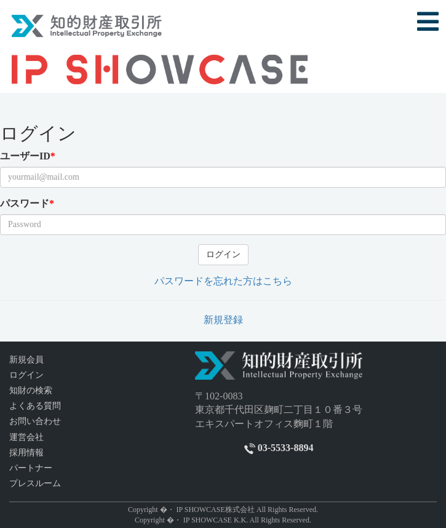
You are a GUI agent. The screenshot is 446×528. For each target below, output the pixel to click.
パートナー (30, 468)
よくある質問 (35, 405)
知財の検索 (30, 390)
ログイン (223, 254)
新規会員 (26, 359)
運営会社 (26, 437)
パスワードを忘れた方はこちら (223, 281)
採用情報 (26, 452)
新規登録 (223, 319)
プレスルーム (35, 483)
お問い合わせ (35, 421)
